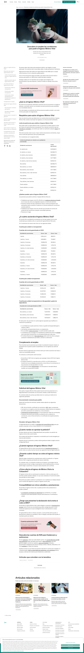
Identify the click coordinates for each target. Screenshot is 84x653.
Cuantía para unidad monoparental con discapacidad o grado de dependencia (10, 97)
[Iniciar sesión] (57, 2)
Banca (15, 1)
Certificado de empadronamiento (29, 412)
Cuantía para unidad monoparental (9, 92)
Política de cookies (6, 652)
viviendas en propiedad (25, 128)
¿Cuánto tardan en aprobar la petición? (10, 116)
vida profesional (30, 560)
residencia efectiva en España (52, 200)
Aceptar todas (70, 648)
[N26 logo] (6, 622)
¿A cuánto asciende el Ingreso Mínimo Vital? (9, 84)
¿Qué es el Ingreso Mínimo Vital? (9, 68)
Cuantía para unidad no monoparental (10, 88)
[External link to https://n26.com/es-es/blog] (48, 624)
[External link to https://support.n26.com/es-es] (35, 627)
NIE (47, 407)
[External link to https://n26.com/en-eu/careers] (23, 627)
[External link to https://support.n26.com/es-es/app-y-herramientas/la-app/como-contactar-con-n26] (35, 624)
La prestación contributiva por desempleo (31, 492)
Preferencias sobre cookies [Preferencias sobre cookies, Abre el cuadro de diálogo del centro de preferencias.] (70, 643)
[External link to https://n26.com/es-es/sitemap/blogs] (35, 629)
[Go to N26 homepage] (5, 2)
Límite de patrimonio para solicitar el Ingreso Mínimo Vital (10, 76)
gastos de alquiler (33, 330)
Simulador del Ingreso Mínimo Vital (9, 112)
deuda (56, 128)
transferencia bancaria (51, 448)
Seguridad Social (39, 336)
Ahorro (19, 1)
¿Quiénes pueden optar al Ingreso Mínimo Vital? (10, 80)
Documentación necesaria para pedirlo (10, 108)
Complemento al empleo (9, 101)
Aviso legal (22, 652)
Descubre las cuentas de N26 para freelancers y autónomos (9, 142)
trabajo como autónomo (23, 560)
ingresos (58, 332)
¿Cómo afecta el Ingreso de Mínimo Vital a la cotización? (10, 128)
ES (78, 1)
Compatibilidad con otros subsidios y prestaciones (9, 132)
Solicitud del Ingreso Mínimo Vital (10, 104)
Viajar (33, 1)
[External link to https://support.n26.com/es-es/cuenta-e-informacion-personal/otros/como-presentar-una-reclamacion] (35, 625)
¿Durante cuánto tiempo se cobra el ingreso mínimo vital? (10, 124)
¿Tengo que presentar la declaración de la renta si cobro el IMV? (9, 137)
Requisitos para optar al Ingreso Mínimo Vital (9, 72)
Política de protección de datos (14, 652)
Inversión (24, 1)
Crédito (28, 1)
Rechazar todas (70, 646)
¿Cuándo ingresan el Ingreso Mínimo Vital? (10, 119)
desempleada (35, 366)
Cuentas (11, 1)
